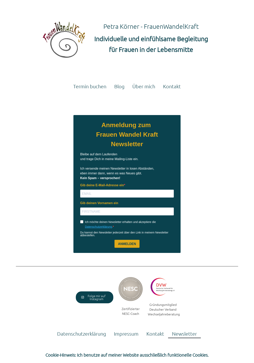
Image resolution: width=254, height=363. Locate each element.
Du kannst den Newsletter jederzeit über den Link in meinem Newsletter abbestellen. (124, 234)
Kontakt (172, 86)
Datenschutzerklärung (98, 226)
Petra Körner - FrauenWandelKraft (151, 26)
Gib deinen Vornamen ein (99, 203)
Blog (119, 86)
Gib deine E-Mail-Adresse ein (102, 185)
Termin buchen (89, 86)
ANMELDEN (127, 244)
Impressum (126, 334)
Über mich (143, 86)
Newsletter (184, 334)
